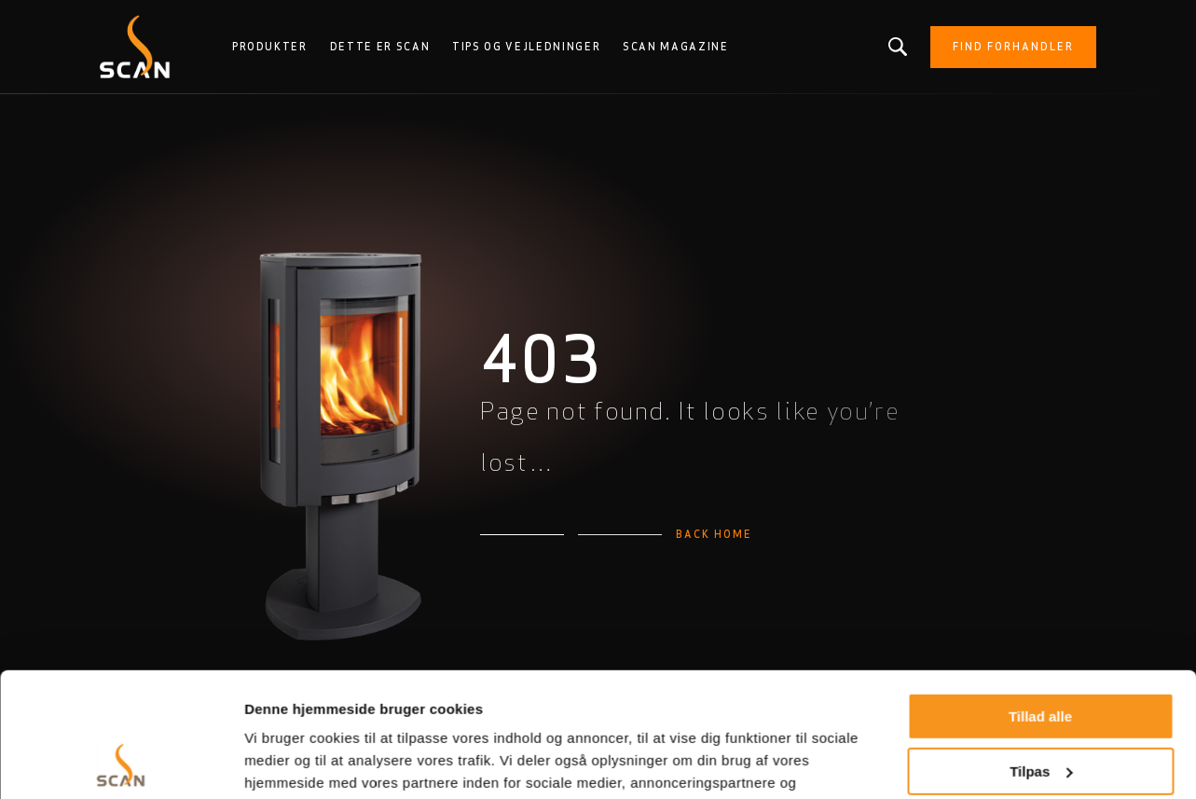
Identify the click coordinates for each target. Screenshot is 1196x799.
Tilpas (1041, 654)
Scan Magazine (675, 46)
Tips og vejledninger (526, 46)
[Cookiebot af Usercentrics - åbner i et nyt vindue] (120, 763)
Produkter (270, 46)
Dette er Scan (380, 46)
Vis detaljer (282, 762)
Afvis (1041, 709)
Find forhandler (1013, 46)
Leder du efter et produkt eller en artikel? (898, 46)
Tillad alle (1040, 600)
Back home (714, 534)
